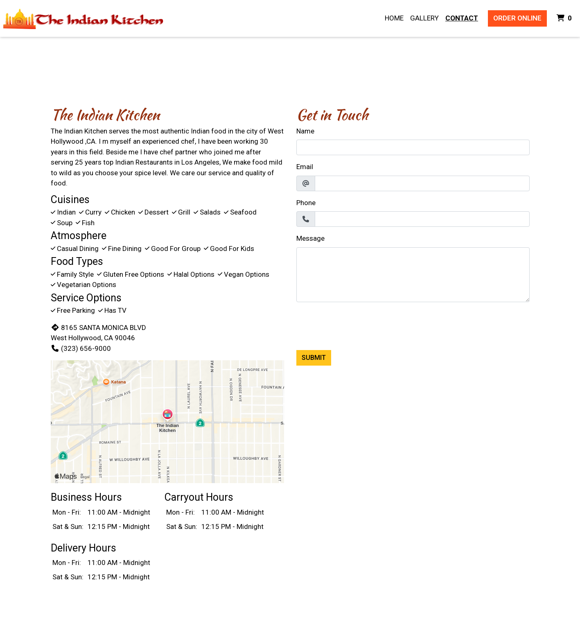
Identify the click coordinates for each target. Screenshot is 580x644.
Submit (314, 358)
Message (310, 238)
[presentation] (358, 325)
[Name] (413, 147)
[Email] (422, 183)
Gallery (424, 18)
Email (304, 167)
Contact (461, 18)
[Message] (413, 274)
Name (305, 131)
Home (394, 18)
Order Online (517, 18)
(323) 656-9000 (81, 348)
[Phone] (422, 219)
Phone (306, 203)
